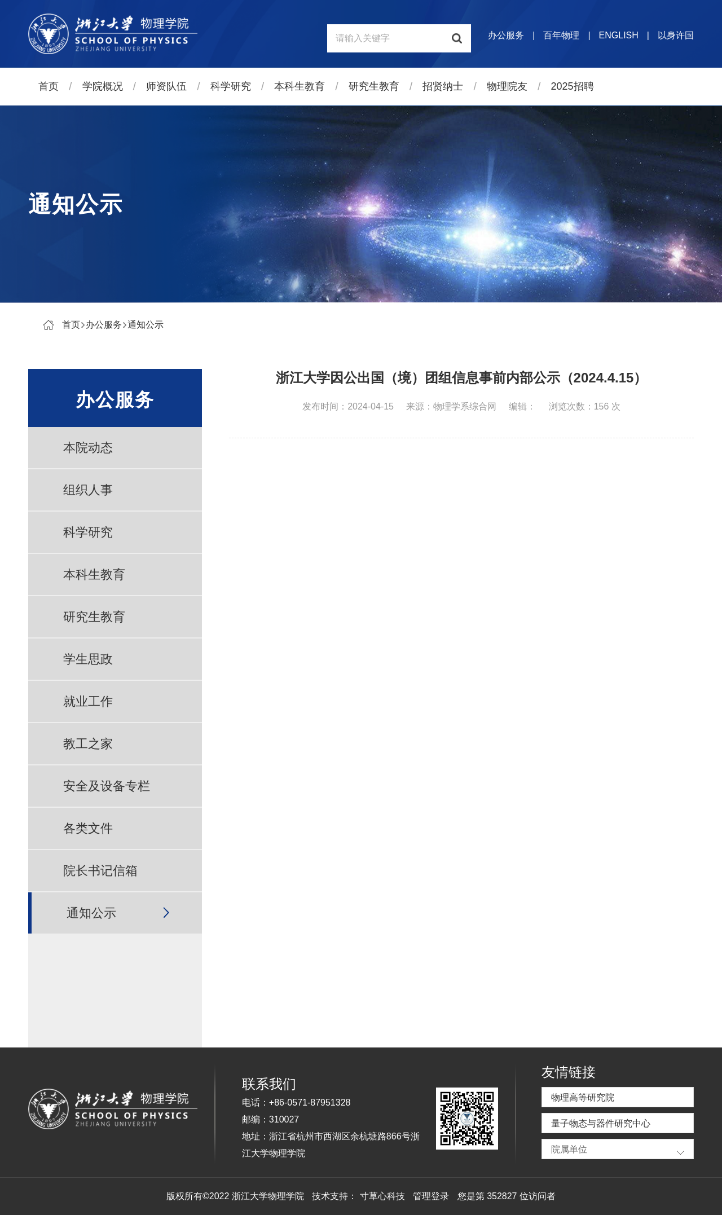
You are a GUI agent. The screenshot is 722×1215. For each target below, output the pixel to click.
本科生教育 (299, 86)
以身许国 (676, 35)
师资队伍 (166, 86)
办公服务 (506, 35)
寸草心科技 (382, 1196)
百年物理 (561, 35)
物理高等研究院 (582, 1097)
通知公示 (145, 324)
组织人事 (88, 490)
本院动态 (88, 448)
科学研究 (230, 86)
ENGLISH (619, 35)
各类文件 (88, 828)
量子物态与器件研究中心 (600, 1123)
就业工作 (88, 701)
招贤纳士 (442, 86)
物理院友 (507, 86)
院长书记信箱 (100, 871)
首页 (48, 86)
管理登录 (431, 1196)
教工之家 (88, 744)
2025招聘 (572, 86)
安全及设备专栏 (106, 786)
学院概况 (102, 86)
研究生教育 (374, 86)
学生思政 (88, 659)
